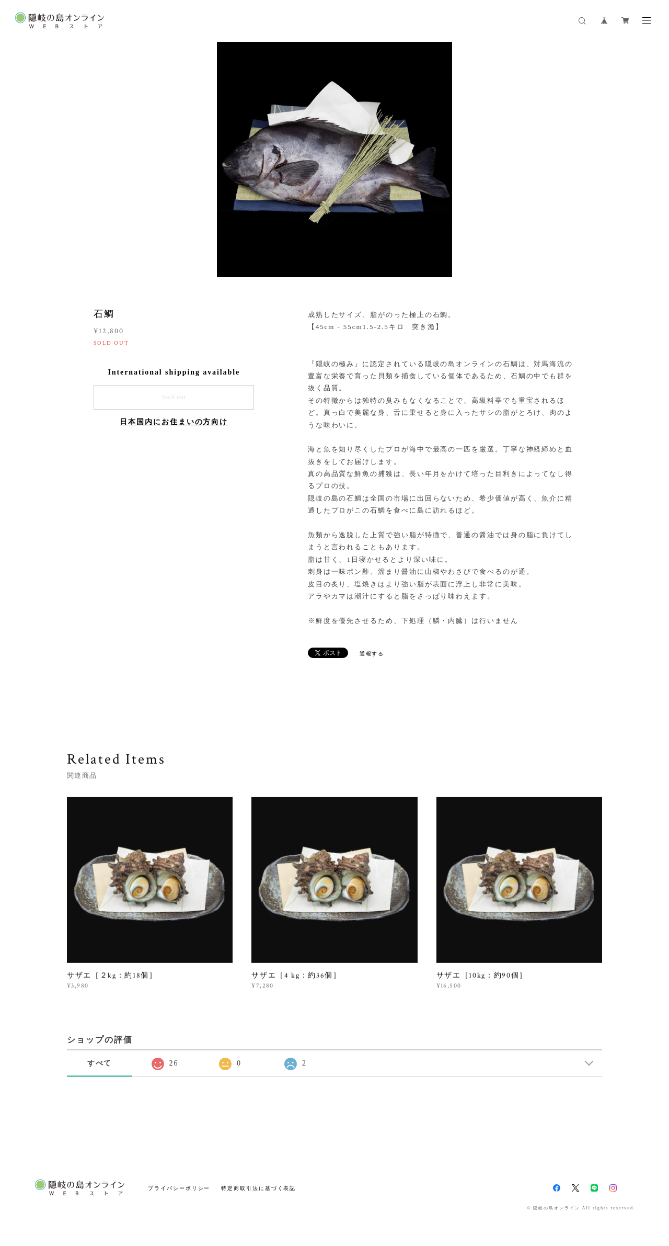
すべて (99, 1063)
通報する (372, 653)
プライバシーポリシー (179, 1188)
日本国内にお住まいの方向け (174, 422)
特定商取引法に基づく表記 (258, 1188)
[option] (334, 159)
